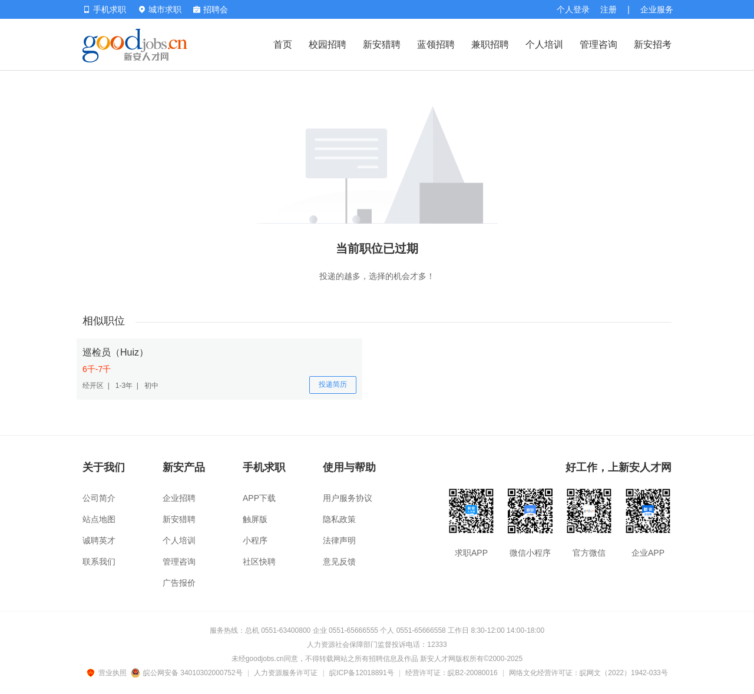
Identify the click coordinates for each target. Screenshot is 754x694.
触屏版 (255, 519)
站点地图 (98, 519)
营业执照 (108, 673)
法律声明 (339, 540)
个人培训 (544, 44)
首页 (282, 44)
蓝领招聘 (436, 44)
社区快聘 (259, 561)
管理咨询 (598, 44)
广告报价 (179, 582)
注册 (608, 9)
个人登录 (573, 9)
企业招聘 (179, 498)
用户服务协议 (347, 498)
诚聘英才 (98, 540)
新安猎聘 (382, 44)
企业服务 (656, 9)
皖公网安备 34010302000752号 (187, 673)
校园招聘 (327, 44)
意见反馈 (339, 561)
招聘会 (210, 9)
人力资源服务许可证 (286, 673)
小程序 (255, 540)
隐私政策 (339, 519)
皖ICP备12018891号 (361, 673)
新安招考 (653, 44)
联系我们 (98, 561)
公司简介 (98, 498)
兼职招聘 (490, 44)
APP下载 (259, 498)
